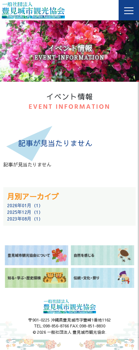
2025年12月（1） (25, 212)
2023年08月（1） (25, 219)
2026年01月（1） (25, 205)
